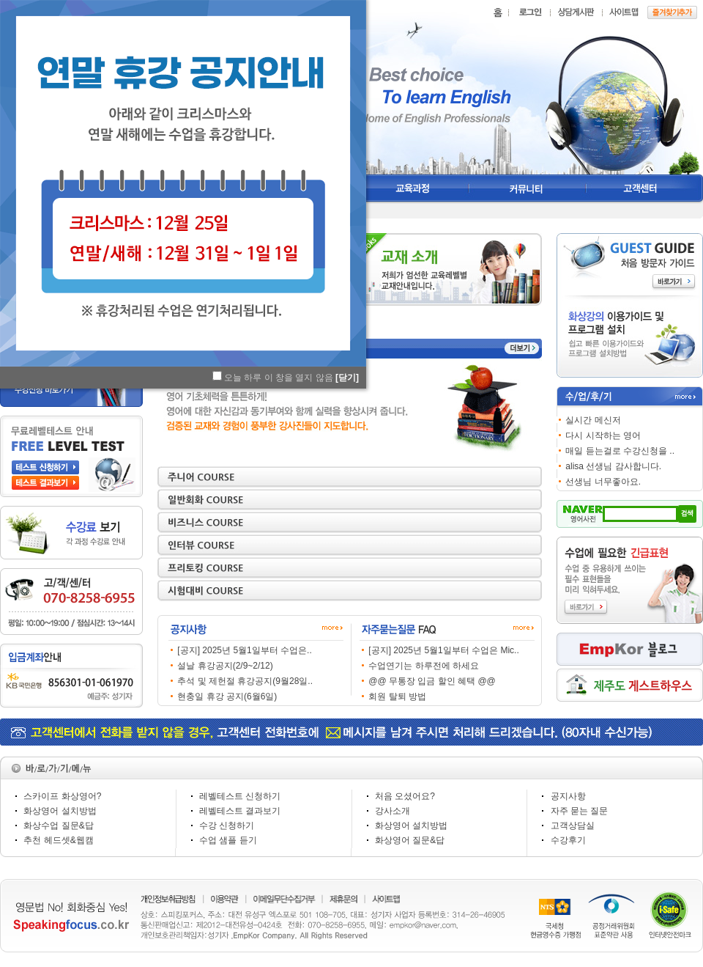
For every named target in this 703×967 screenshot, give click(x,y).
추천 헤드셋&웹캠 (58, 840)
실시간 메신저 (592, 420)
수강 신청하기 (226, 825)
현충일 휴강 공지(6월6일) (227, 696)
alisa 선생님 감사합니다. (613, 466)
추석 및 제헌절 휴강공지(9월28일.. (245, 681)
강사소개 (392, 811)
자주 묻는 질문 (580, 811)
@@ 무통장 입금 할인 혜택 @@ (431, 681)
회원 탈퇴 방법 (397, 696)
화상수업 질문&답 (58, 825)
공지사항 (568, 796)
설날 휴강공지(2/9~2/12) (224, 666)
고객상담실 (573, 825)
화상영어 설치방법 (59, 811)
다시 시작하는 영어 (603, 435)
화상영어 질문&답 (410, 840)
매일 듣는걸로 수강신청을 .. (619, 451)
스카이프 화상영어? (62, 796)
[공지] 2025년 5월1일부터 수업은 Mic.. (443, 650)
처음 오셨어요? (405, 796)
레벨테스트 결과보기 (239, 811)
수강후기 (568, 840)
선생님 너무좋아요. (603, 482)
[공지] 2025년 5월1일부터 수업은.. (244, 650)
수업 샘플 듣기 (228, 840)
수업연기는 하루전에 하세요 (423, 666)
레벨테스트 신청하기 (239, 796)
